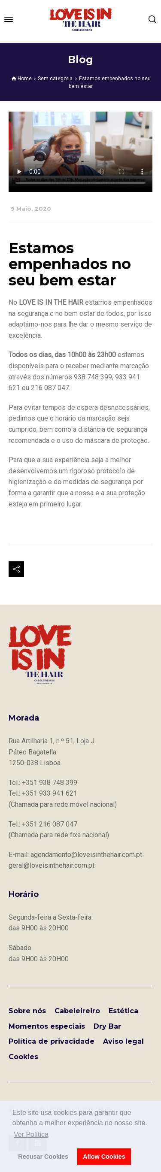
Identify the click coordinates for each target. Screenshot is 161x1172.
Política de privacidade (51, 1041)
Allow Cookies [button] (104, 1156)
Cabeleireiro (77, 1011)
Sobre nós (27, 1011)
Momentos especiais (47, 1026)
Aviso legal (123, 1041)
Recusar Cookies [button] (43, 1156)
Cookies (23, 1057)
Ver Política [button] (31, 1134)
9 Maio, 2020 (31, 209)
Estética (123, 1011)
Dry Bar (107, 1026)
